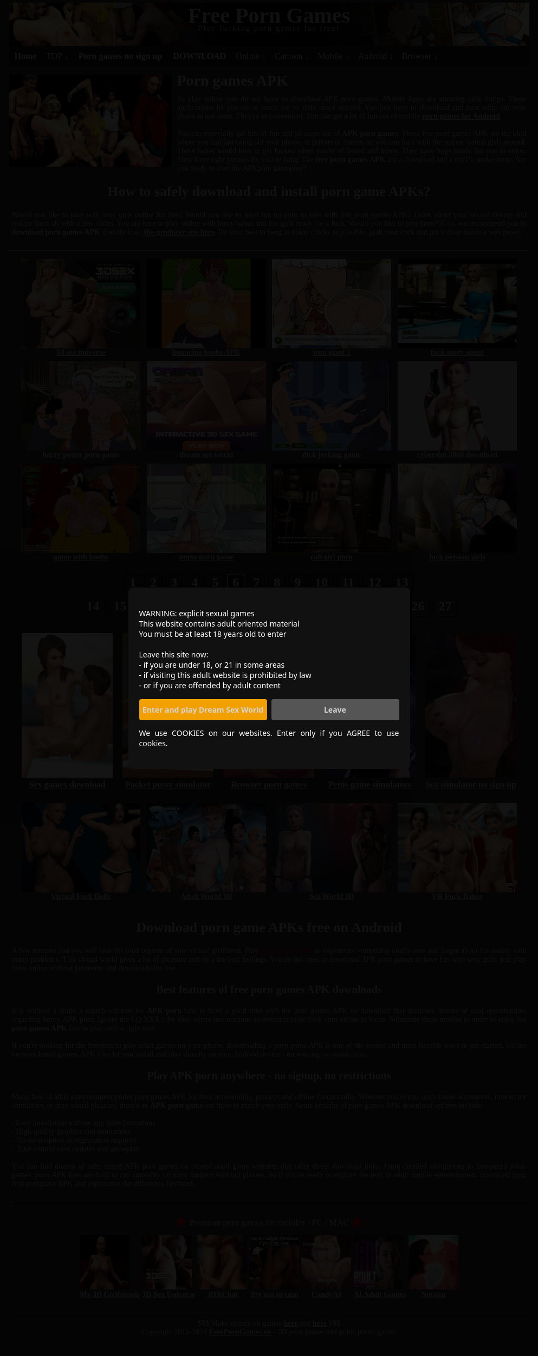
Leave (335, 710)
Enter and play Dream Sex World (202, 710)
